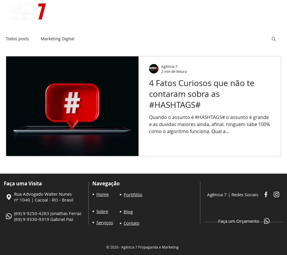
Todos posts (17, 38)
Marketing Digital (57, 38)
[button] (273, 39)
